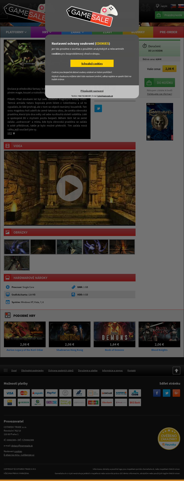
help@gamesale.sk (105, 96)
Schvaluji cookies (92, 63)
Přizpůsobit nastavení (92, 90)
